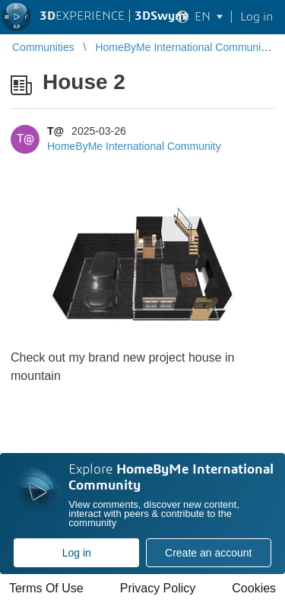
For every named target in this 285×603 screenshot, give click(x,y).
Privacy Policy (158, 588)
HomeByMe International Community (134, 146)
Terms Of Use (46, 588)
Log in (76, 553)
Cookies (254, 588)
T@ (55, 131)
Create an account (208, 553)
